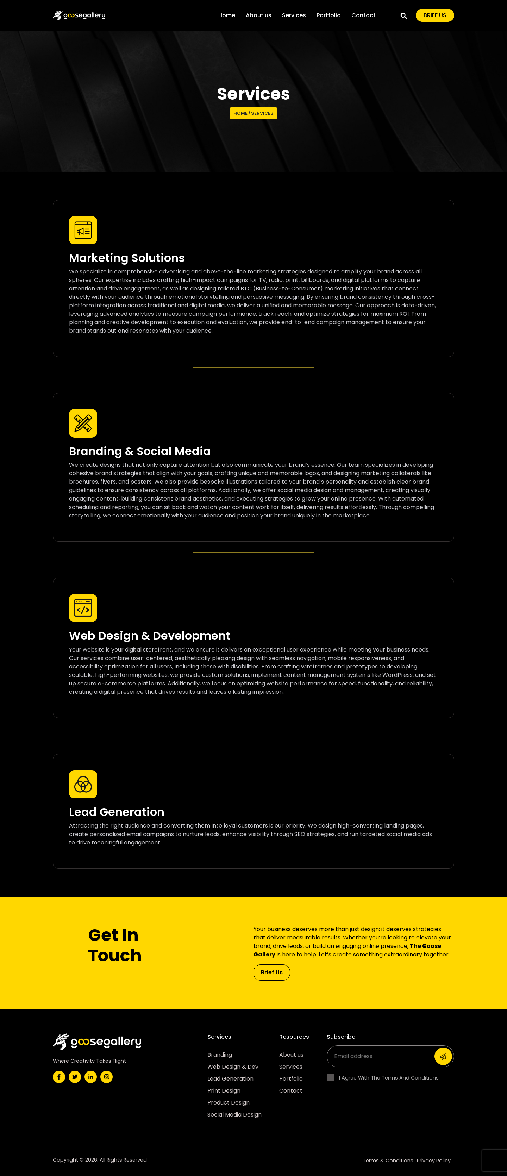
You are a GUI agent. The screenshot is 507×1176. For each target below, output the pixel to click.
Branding (219, 1055)
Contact (363, 15)
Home (226, 15)
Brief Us (272, 972)
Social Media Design (234, 1115)
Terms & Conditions (388, 1160)
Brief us (435, 15)
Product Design (228, 1103)
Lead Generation (230, 1079)
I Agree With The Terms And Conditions (383, 1077)
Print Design (223, 1091)
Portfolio (329, 15)
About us (258, 15)
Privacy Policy (434, 1160)
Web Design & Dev (232, 1067)
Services (294, 15)
